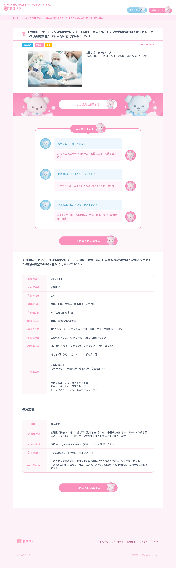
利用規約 (134, 555)
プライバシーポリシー (151, 555)
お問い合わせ (117, 541)
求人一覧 (104, 541)
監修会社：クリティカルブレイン (142, 541)
